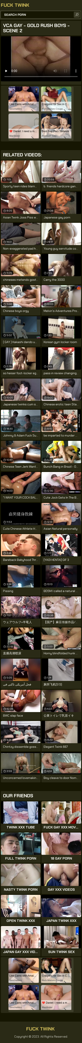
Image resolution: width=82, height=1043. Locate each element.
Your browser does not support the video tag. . (41, 58)
